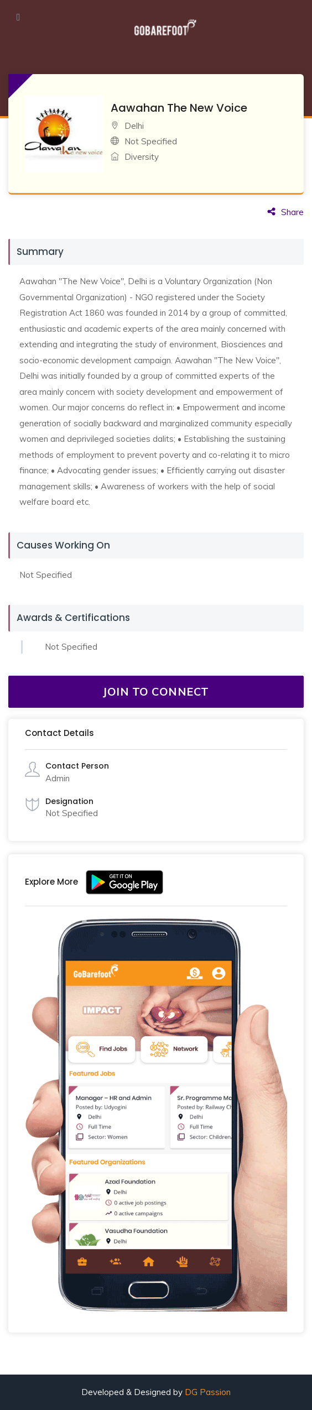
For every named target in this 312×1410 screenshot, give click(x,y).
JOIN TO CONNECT (156, 691)
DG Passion (208, 1392)
